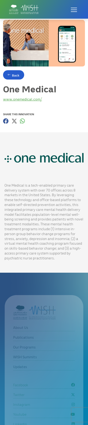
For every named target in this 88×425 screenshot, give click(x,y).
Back (15, 75)
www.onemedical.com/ (22, 99)
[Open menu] (74, 9)
